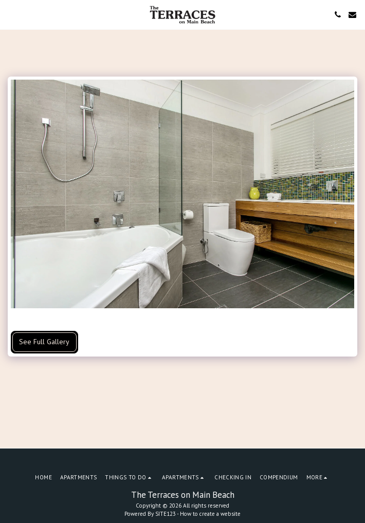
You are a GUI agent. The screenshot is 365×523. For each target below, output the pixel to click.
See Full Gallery (44, 341)
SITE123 (165, 513)
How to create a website (210, 513)
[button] (11, 14)
